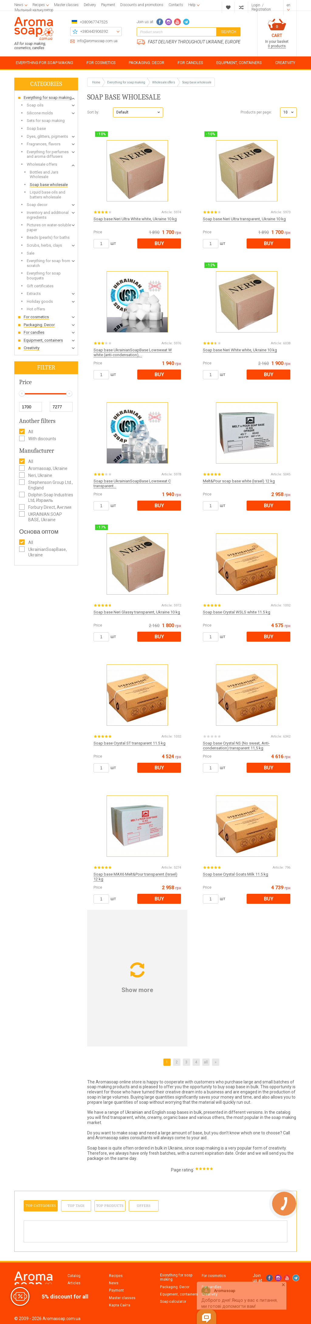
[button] (138, 112)
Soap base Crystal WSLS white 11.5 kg (236, 612)
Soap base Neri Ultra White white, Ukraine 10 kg (135, 219)
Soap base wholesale (196, 82)
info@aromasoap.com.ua (97, 41)
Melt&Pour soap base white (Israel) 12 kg (239, 481)
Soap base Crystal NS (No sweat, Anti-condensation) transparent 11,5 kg (236, 746)
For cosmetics (214, 1276)
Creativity (209, 1294)
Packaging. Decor (175, 1287)
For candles (211, 1287)
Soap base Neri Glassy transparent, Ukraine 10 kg (137, 612)
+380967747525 (94, 22)
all (206, 1062)
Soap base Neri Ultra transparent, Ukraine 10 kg (244, 219)
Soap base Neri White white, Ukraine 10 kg (240, 350)
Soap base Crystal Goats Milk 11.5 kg (235, 874)
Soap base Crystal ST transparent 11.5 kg (130, 743)
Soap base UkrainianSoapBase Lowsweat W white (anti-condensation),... (133, 352)
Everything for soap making (176, 1277)
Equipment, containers (179, 1294)
